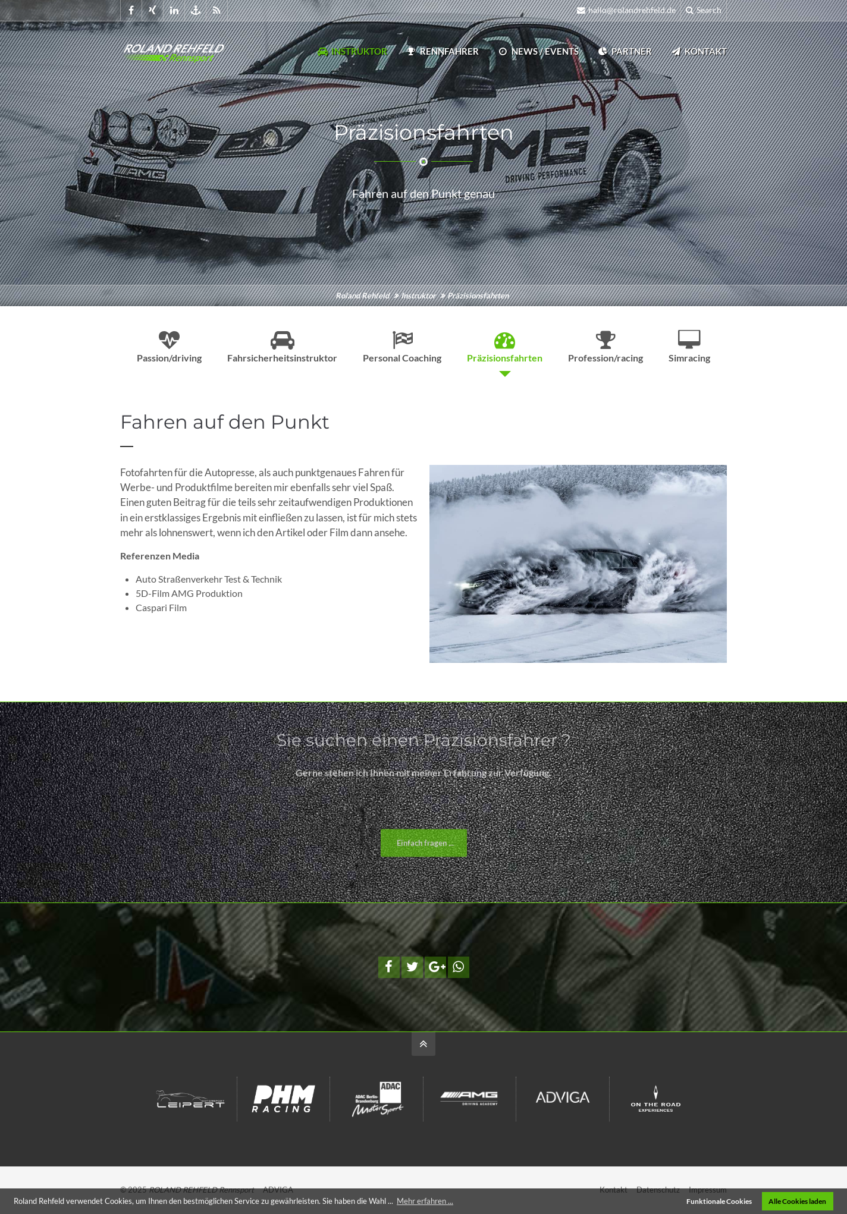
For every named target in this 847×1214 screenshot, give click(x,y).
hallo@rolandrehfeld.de (626, 10)
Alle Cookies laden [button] (797, 1201)
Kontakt (698, 51)
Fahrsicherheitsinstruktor (282, 346)
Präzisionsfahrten (504, 346)
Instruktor (351, 51)
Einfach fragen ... (425, 855)
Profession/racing (605, 346)
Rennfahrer (442, 51)
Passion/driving (169, 346)
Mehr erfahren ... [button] (425, 1201)
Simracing (689, 346)
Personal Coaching (402, 346)
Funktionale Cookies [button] (719, 1201)
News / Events (538, 51)
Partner (624, 51)
